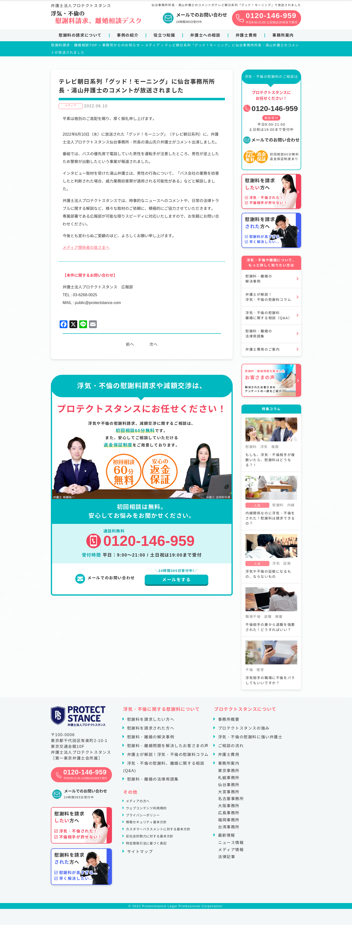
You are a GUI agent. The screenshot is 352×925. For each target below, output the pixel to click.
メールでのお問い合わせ (271, 142)
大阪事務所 (229, 808)
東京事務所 (229, 773)
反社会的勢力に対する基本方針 (156, 848)
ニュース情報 (231, 845)
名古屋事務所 (231, 801)
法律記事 (226, 859)
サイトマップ (139, 866)
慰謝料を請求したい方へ (150, 721)
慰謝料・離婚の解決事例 (258, 280)
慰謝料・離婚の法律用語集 (258, 335)
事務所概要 (228, 721)
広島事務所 (229, 815)
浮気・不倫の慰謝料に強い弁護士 (250, 739)
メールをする (176, 581)
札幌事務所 (229, 780)
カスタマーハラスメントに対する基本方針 (167, 839)
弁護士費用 (246, 35)
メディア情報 (231, 852)
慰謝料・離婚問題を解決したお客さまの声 (167, 748)
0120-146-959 (270, 110)
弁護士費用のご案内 (262, 351)
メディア (70, 108)
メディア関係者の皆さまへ (86, 249)
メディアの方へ (141, 804)
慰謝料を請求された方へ (150, 730)
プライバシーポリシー (148, 822)
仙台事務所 (229, 787)
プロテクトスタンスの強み (243, 730)
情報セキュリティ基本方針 (152, 831)
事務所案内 (283, 35)
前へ (129, 346)
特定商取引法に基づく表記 (152, 857)
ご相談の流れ (230, 748)
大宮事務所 (229, 794)
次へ (154, 346)
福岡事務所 (229, 822)
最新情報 (226, 837)
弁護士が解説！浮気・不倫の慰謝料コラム (268, 299)
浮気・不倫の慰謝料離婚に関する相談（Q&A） (268, 317)
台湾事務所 (229, 829)
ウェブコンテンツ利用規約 (152, 813)
